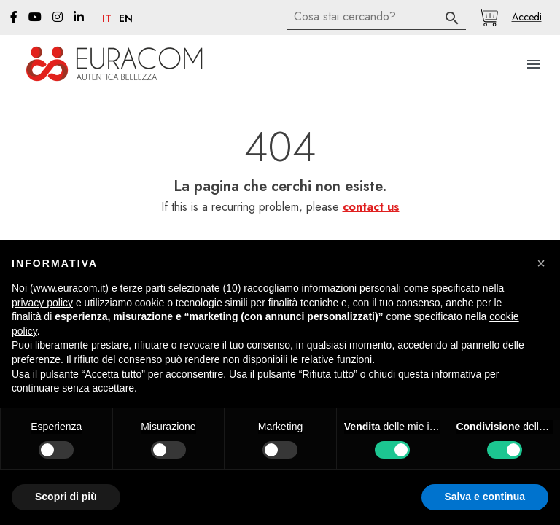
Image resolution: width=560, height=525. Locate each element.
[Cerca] (376, 17)
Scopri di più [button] (66, 496)
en (126, 19)
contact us (371, 206)
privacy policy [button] (42, 302)
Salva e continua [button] (485, 496)
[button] (526, 16)
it (107, 19)
